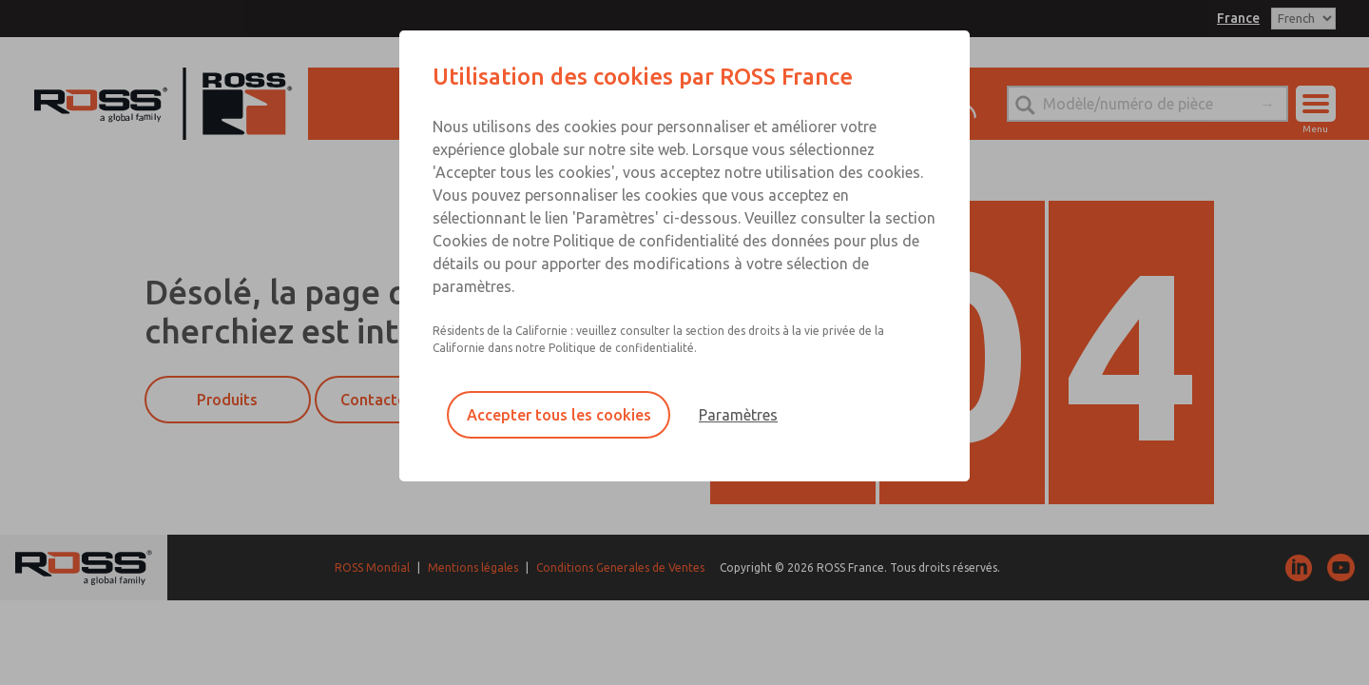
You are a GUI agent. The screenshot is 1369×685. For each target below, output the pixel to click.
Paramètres (738, 414)
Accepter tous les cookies (559, 414)
